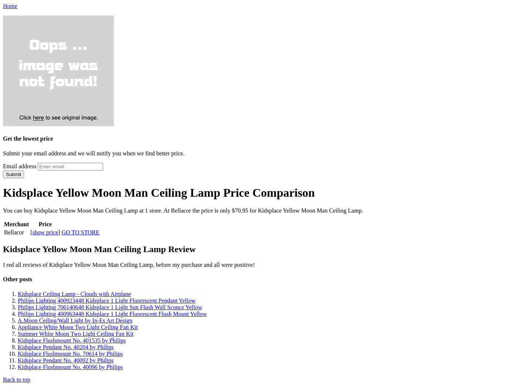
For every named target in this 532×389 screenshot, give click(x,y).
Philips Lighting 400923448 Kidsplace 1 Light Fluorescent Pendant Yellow (106, 300)
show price (45, 232)
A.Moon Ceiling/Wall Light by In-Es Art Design (75, 320)
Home (10, 6)
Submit (13, 174)
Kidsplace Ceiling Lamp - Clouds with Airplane (74, 294)
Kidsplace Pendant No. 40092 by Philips (66, 360)
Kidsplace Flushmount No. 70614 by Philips (70, 354)
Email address (19, 166)
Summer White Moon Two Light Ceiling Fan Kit (75, 334)
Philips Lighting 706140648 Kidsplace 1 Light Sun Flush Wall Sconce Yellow (110, 307)
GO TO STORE (80, 232)
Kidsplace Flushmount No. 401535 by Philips (72, 340)
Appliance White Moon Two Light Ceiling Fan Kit (78, 327)
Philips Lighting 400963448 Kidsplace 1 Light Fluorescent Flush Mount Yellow (112, 314)
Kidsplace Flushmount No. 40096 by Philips (70, 367)
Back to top (16, 379)
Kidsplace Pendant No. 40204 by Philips (66, 347)
